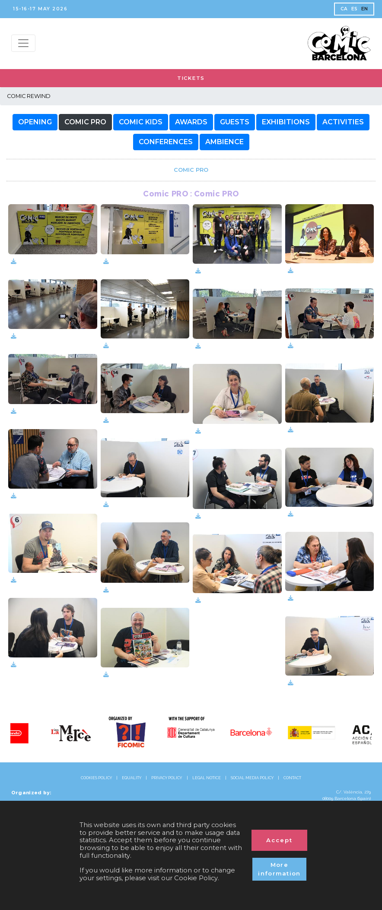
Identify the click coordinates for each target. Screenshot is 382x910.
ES (354, 9)
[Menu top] (23, 43)
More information (279, 869)
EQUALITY (131, 778)
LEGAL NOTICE (206, 778)
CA (344, 9)
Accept (279, 840)
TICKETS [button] (191, 78)
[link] (191, 170)
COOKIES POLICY (96, 778)
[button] (35, 122)
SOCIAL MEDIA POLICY (252, 778)
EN (364, 9)
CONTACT (292, 778)
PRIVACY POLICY (166, 778)
